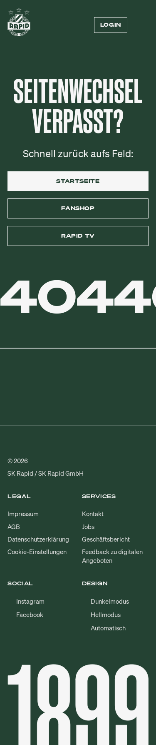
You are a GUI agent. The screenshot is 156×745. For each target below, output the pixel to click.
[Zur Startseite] (18, 25)
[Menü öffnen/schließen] (144, 25)
